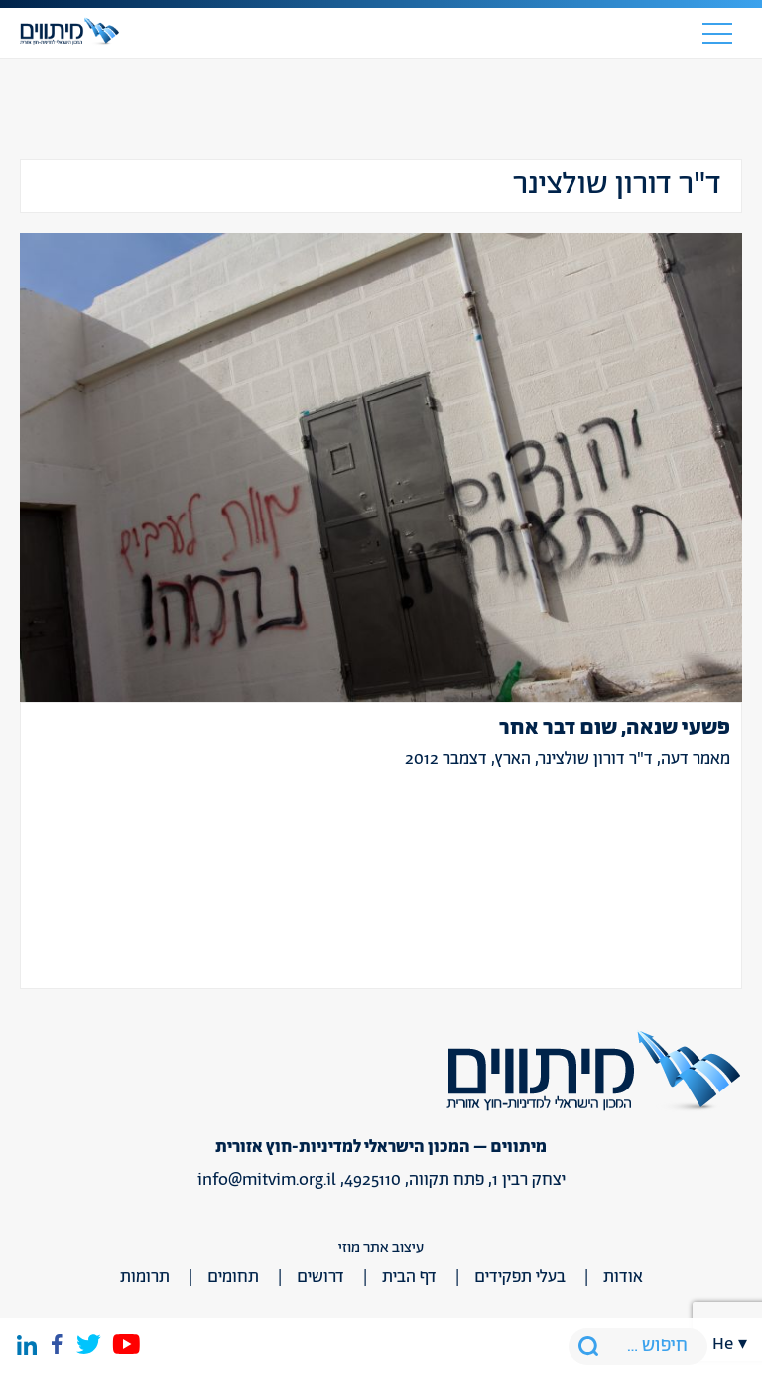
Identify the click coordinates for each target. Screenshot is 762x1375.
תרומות (145, 1277)
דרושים (320, 1277)
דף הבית (409, 1277)
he (722, 1344)
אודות (623, 1277)
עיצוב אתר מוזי (381, 1247)
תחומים (233, 1277)
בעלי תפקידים (520, 1277)
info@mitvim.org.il (266, 1180)
